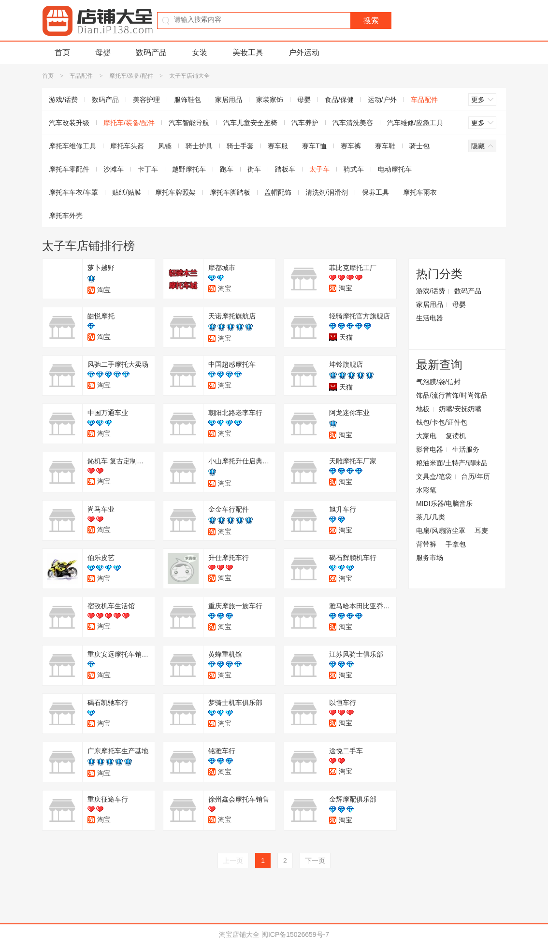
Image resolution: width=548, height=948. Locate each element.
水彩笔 (426, 490)
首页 (62, 52)
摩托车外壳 (66, 215)
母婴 (103, 52)
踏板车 (285, 169)
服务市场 (429, 557)
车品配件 (81, 75)
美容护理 (146, 99)
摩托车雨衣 (420, 192)
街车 (254, 169)
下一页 (315, 860)
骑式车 (354, 169)
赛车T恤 (314, 146)
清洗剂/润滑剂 (326, 192)
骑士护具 (199, 146)
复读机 (456, 436)
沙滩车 (113, 169)
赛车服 (278, 146)
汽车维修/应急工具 (415, 123)
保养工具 (375, 192)
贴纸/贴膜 (126, 192)
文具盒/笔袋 (434, 476)
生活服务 (465, 449)
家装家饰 (269, 99)
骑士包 (419, 146)
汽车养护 (304, 123)
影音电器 (429, 449)
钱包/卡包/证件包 (441, 422)
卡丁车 (148, 169)
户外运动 (303, 52)
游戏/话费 (63, 99)
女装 (199, 52)
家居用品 (228, 99)
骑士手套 (240, 146)
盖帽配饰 (277, 192)
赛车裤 (351, 146)
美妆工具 (247, 52)
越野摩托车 (189, 169)
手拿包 (456, 544)
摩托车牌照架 (175, 192)
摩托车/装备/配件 (131, 75)
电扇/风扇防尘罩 (440, 530)
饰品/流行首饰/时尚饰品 (452, 395)
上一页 (233, 860)
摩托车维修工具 (72, 146)
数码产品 (151, 52)
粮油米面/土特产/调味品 (452, 463)
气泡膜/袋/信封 (438, 382)
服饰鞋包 (187, 99)
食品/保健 (339, 99)
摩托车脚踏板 (230, 192)
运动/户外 (382, 99)
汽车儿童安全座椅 (250, 123)
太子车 (319, 169)
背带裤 (426, 544)
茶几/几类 (430, 517)
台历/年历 (475, 476)
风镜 (165, 146)
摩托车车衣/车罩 (73, 192)
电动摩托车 (395, 169)
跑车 (226, 169)
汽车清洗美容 (352, 123)
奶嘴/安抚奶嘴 (460, 409)
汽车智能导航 (189, 123)
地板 (423, 409)
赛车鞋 (385, 146)
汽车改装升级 (69, 123)
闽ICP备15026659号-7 (295, 934)
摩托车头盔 (127, 146)
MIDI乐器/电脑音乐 (444, 503)
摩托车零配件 (69, 169)
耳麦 (481, 530)
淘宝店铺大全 (239, 934)
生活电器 (429, 318)
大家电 (426, 436)
